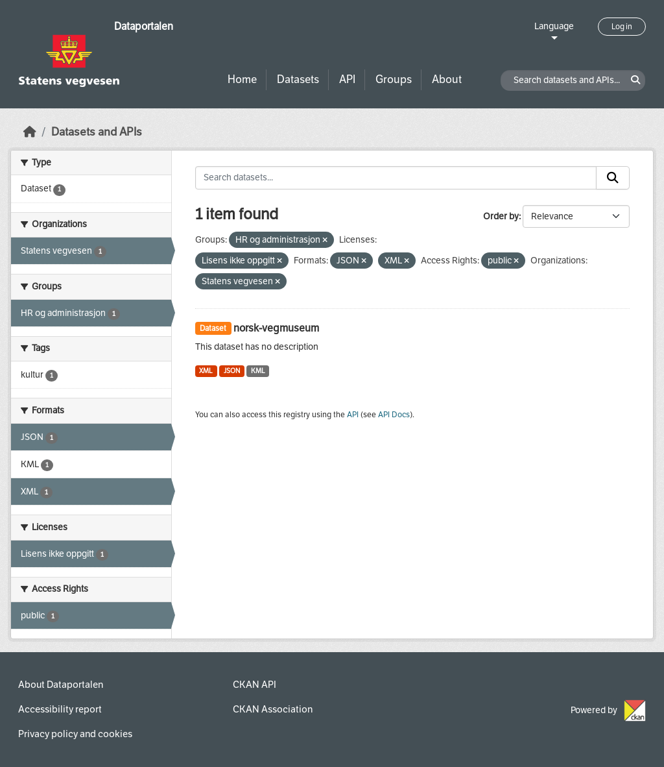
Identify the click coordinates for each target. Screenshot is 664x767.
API (347, 79)
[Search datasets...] (396, 177)
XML (206, 371)
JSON (232, 371)
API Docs (394, 414)
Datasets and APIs (96, 132)
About (447, 79)
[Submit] (613, 177)
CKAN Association (273, 709)
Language (554, 26)
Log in (621, 26)
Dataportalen (143, 26)
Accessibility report (60, 709)
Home (242, 79)
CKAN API (254, 684)
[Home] (29, 132)
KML (258, 371)
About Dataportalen (60, 684)
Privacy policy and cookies (75, 734)
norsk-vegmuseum (276, 328)
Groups (393, 79)
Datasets (298, 79)
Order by (501, 216)
